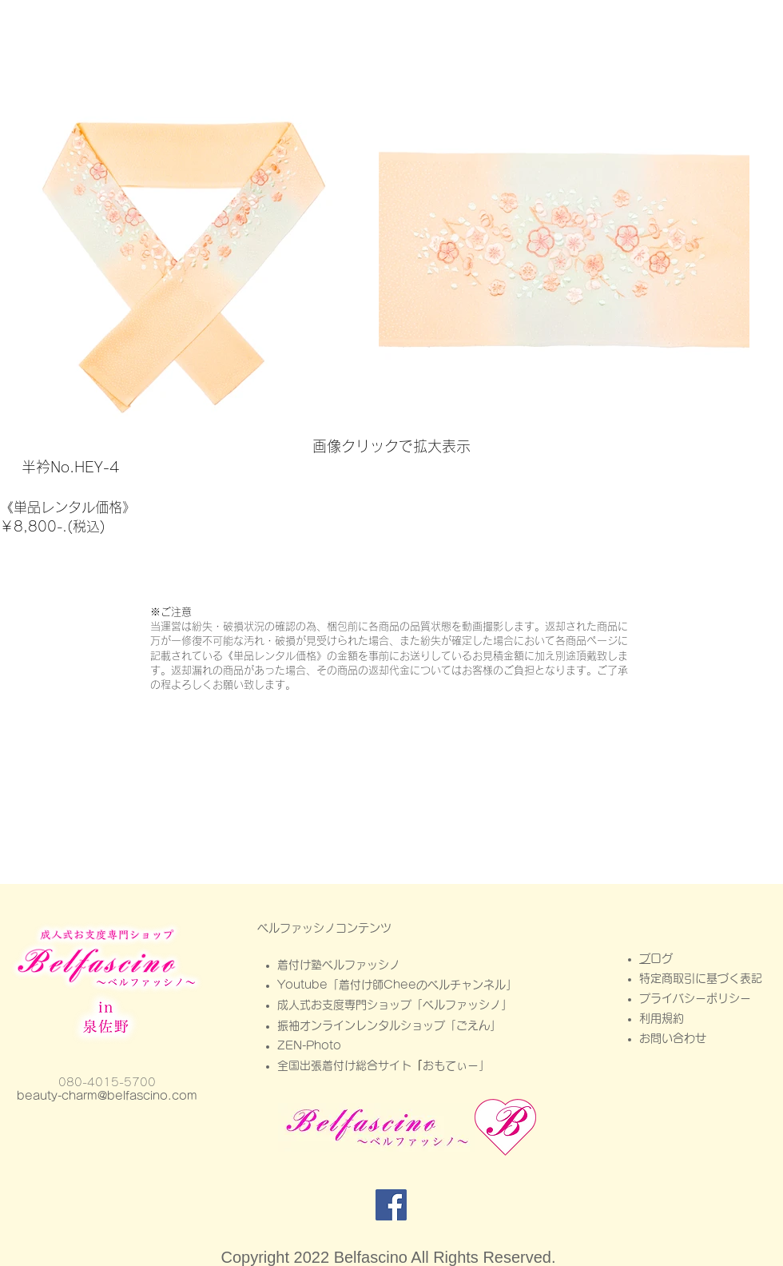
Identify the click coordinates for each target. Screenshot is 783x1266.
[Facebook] (391, 1204)
